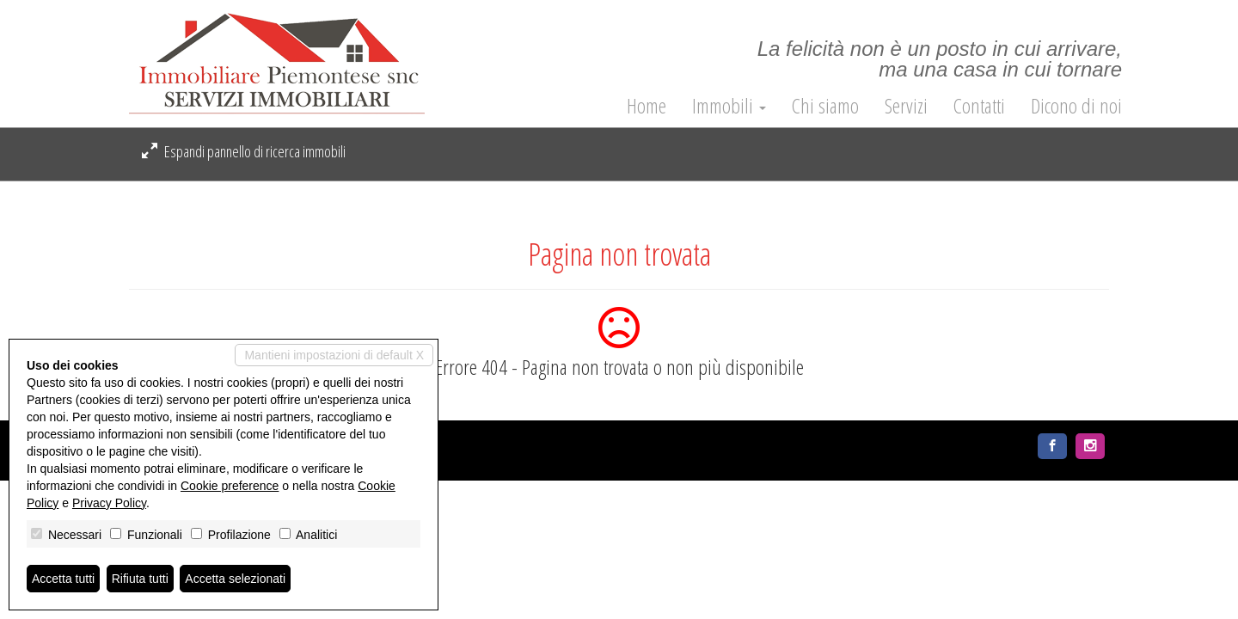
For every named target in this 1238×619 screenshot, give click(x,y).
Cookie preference (230, 486)
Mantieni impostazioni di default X (334, 355)
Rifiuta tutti (140, 578)
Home (646, 105)
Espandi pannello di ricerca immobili (244, 151)
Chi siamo (825, 105)
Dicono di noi (1076, 105)
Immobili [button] (729, 105)
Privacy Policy (109, 503)
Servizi (906, 105)
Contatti (979, 105)
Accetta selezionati (235, 578)
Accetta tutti (63, 578)
